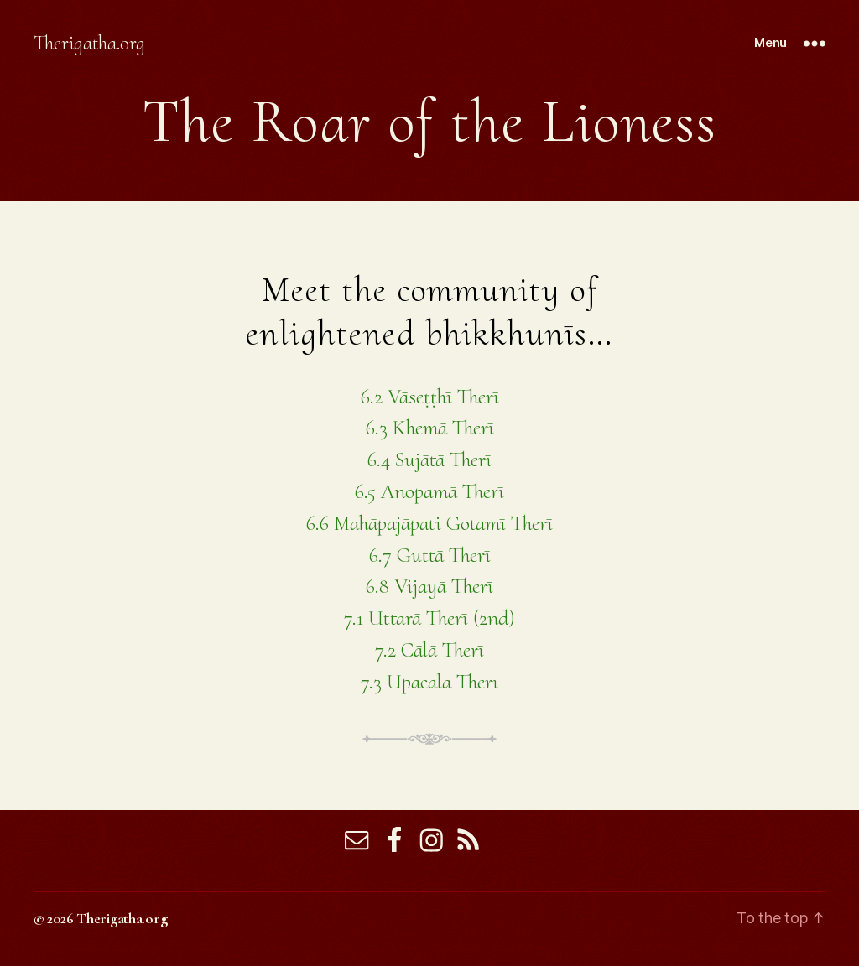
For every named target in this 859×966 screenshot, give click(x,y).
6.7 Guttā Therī (430, 555)
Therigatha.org (89, 44)
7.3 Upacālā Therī (429, 681)
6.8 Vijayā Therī (429, 586)
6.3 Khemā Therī (430, 427)
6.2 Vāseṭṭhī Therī (430, 396)
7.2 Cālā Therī (429, 649)
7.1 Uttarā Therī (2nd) (429, 618)
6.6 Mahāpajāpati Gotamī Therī (429, 523)
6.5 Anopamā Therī (429, 491)
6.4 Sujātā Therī (429, 459)
